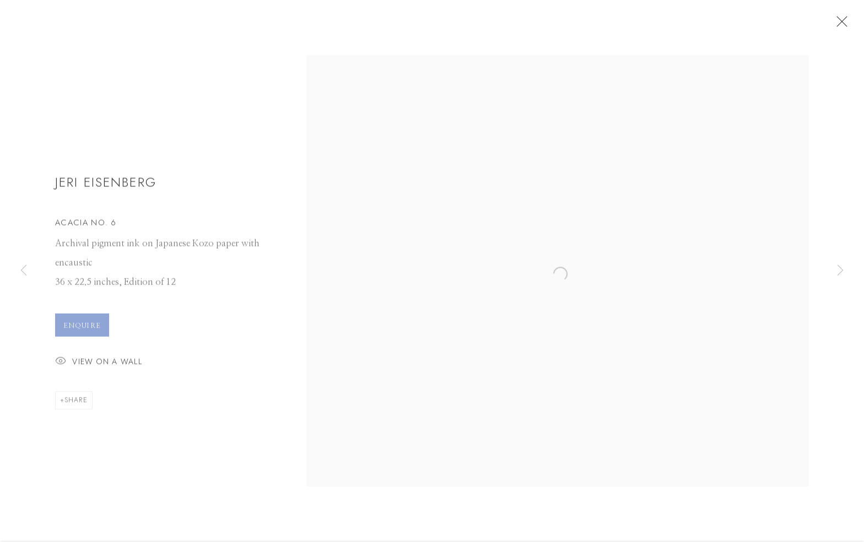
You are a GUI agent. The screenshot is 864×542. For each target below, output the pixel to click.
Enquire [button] (82, 332)
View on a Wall (98, 368)
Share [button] (76, 406)
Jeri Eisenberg (105, 188)
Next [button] (840, 270)
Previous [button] (23, 270)
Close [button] (852, 25)
